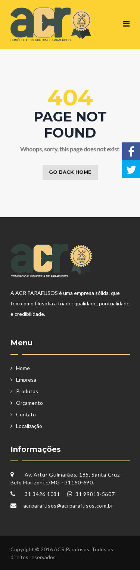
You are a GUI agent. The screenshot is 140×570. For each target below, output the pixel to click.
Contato (26, 414)
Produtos (27, 391)
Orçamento (29, 403)
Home (23, 368)
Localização (29, 426)
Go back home (70, 172)
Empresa (26, 379)
